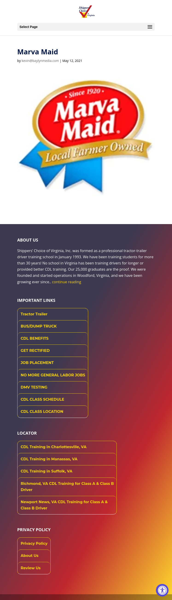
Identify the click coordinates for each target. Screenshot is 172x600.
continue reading (66, 281)
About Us (29, 555)
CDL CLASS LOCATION (42, 411)
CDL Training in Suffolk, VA (47, 471)
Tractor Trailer (34, 314)
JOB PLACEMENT (37, 363)
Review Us (31, 568)
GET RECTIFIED (35, 350)
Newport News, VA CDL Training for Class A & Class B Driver (64, 505)
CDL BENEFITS (35, 338)
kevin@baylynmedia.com (40, 60)
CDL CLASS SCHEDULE (42, 399)
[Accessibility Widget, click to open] (162, 590)
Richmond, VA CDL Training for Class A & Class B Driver (67, 486)
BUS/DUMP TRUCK (39, 326)
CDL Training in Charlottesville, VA (54, 447)
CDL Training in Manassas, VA (49, 459)
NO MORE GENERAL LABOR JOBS (53, 375)
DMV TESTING (34, 387)
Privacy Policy (34, 543)
